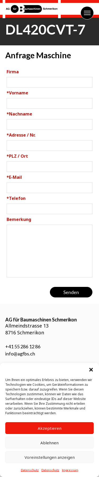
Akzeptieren (50, 428)
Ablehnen (49, 442)
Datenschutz (30, 470)
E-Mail (14, 177)
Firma (13, 71)
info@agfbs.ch (20, 353)
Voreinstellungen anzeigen (50, 457)
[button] (91, 369)
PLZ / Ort (17, 156)
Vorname (17, 92)
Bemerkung (19, 219)
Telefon (16, 198)
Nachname (19, 114)
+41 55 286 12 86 (22, 346)
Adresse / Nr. (21, 135)
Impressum (70, 470)
